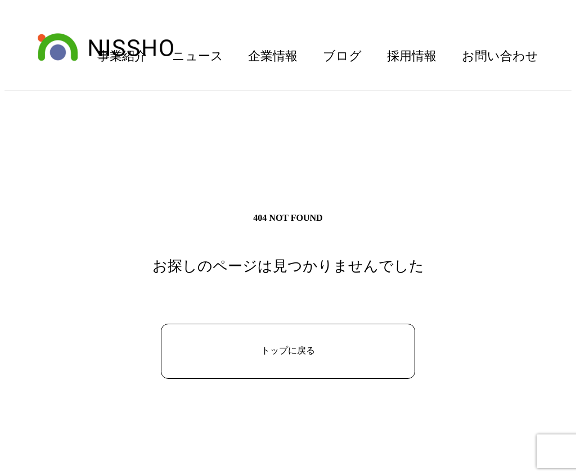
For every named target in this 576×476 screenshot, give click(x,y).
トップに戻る (288, 350)
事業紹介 (122, 56)
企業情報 (273, 56)
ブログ (342, 56)
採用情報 (411, 56)
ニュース (197, 56)
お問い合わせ (500, 56)
